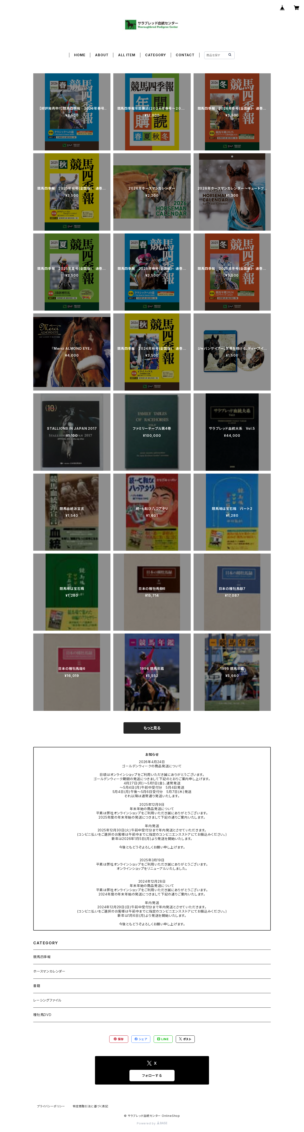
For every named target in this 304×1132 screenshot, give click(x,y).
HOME (79, 55)
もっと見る (152, 728)
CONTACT (185, 55)
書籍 (36, 986)
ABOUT (101, 55)
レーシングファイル (47, 1000)
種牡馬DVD (42, 1015)
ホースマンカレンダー (49, 971)
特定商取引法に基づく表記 (90, 1106)
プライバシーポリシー (51, 1106)
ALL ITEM (126, 55)
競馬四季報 (42, 957)
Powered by (152, 1123)
